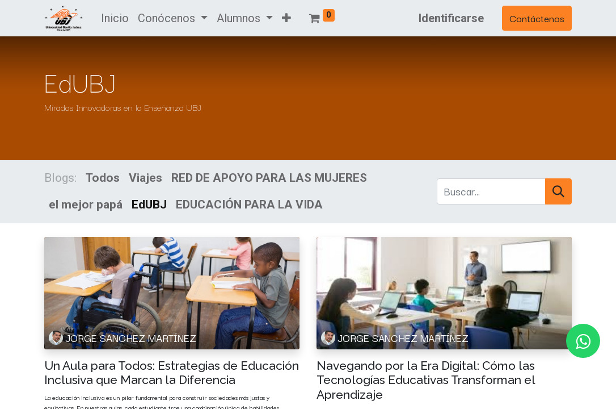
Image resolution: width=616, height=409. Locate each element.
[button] (286, 18)
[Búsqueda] (558, 191)
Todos (103, 178)
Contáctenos (536, 18)
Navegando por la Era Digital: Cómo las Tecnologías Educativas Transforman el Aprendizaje (426, 379)
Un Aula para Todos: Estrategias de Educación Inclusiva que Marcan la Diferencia (171, 372)
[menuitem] (114, 18)
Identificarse (451, 18)
